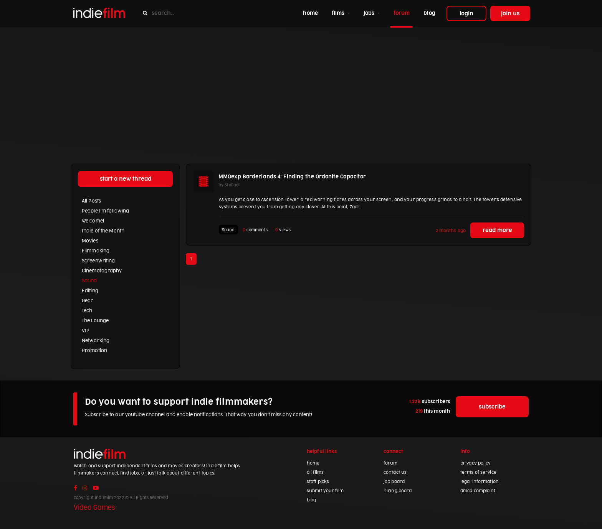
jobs (370, 13)
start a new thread (125, 179)
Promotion (94, 350)
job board (394, 482)
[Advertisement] (301, 84)
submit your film (325, 491)
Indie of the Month (103, 231)
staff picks (318, 482)
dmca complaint (478, 491)
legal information (479, 482)
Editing (90, 290)
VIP (85, 330)
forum (402, 13)
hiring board (398, 491)
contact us (395, 472)
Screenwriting (98, 261)
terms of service (478, 472)
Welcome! (93, 221)
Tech (87, 310)
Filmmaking (95, 251)
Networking (95, 340)
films (339, 13)
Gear (87, 300)
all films (315, 472)
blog (429, 13)
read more (497, 230)
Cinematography (102, 271)
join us (510, 13)
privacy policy (475, 463)
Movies (90, 241)
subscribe (492, 407)
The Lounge (95, 320)
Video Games (94, 508)
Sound (89, 281)
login (466, 13)
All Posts (91, 201)
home (312, 12)
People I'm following (105, 211)
